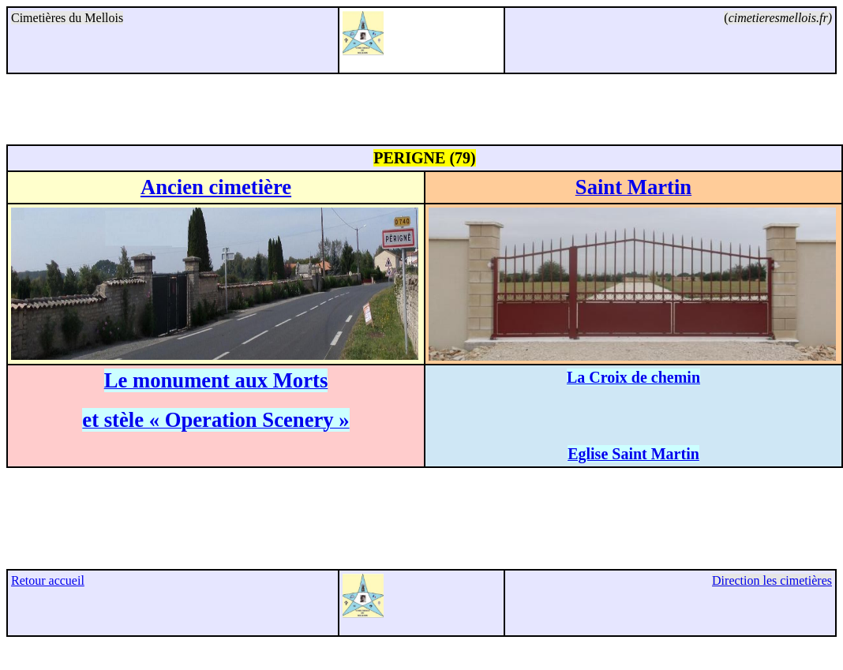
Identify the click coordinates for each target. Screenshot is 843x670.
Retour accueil (47, 580)
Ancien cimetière (215, 187)
